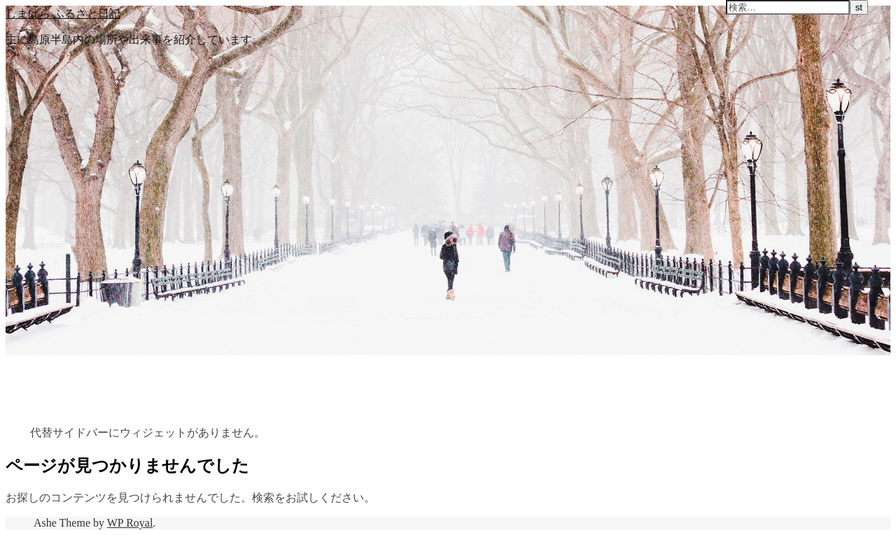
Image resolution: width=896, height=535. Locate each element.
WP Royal (130, 523)
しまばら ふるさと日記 (63, 13)
